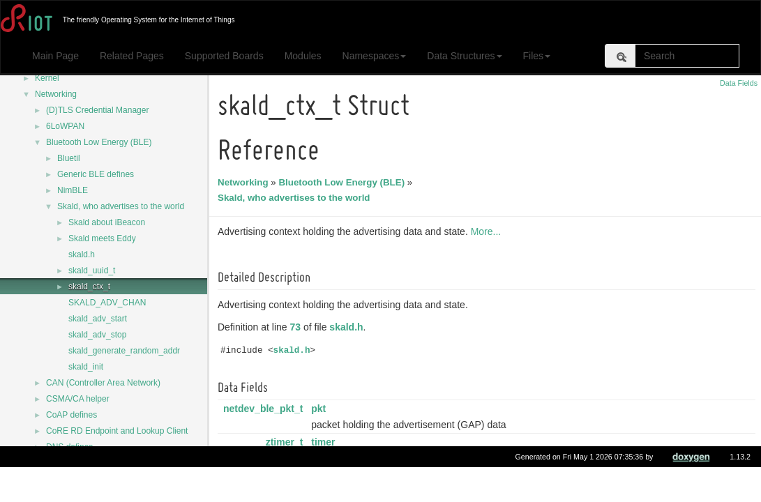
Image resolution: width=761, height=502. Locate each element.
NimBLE (72, 190)
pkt (320, 408)
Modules (303, 55)
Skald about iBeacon (106, 222)
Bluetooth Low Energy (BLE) (98, 142)
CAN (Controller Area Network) (103, 383)
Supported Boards (224, 55)
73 (297, 327)
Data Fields (739, 83)
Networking (56, 94)
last (321, 475)
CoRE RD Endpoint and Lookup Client (117, 431)
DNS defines (69, 447)
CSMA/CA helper (78, 399)
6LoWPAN (65, 126)
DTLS (57, 479)
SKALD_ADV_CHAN (107, 302)
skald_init (85, 367)
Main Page (55, 55)
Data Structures (464, 55)
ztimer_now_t (274, 475)
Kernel (47, 78)
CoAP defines (71, 415)
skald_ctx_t (89, 286)
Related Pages (132, 55)
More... (488, 231)
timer (325, 442)
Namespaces (374, 55)
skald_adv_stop (97, 335)
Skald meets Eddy (102, 238)
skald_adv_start (97, 319)
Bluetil (68, 158)
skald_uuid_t (91, 270)
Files (537, 55)
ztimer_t (287, 442)
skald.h (81, 254)
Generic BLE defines (95, 174)
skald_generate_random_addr (124, 351)
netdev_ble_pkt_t (265, 408)
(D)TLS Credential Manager (97, 110)
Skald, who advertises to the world (120, 206)
